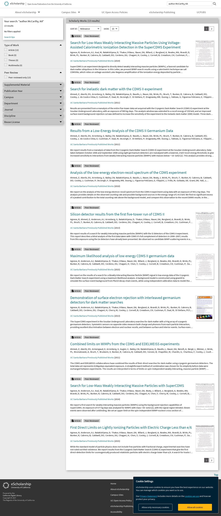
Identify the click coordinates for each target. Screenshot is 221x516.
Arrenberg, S (98, 94)
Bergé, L (192, 349)
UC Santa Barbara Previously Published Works (92, 60)
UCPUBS (201, 12)
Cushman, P (181, 55)
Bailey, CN (110, 94)
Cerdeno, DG (121, 55)
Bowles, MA (173, 52)
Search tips (9, 37)
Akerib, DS (86, 94)
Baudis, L (137, 94)
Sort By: (73, 29)
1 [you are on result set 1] (206, 28)
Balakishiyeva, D (110, 52)
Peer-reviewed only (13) (19, 77)
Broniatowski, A (81, 351)
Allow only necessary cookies (155, 507)
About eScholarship (25, 12)
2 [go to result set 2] (211, 28)
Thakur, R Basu (127, 52)
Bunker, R (84, 55)
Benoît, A (182, 349)
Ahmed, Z (74, 94)
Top (216, 474)
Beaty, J (157, 177)
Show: (106, 29)
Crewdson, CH (167, 55)
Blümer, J (201, 349)
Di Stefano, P (138, 97)
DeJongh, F (125, 97)
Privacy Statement (148, 496)
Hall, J (203, 180)
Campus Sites (69, 12)
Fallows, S (176, 97)
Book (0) (12, 55)
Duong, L (166, 97)
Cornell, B (155, 55)
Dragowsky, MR (153, 97)
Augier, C (124, 349)
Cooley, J (144, 55)
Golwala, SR (182, 180)
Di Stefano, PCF (182, 310)
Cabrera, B (95, 55)
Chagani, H (134, 55)
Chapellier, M (164, 351)
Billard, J (150, 52)
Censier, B (152, 351)
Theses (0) (13, 60)
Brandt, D (184, 52)
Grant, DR (194, 180)
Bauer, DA (140, 52)
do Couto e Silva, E (88, 97)
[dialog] (175, 495)
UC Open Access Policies (115, 12)
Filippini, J (161, 180)
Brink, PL (74, 55)
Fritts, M (171, 180)
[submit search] (214, 3)
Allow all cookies (195, 507)
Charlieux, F (189, 351)
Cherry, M (113, 310)
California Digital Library (12, 495)
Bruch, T (167, 94)
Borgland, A (161, 52)
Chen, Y (134, 263)
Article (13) (13, 50)
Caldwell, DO (108, 55)
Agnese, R (74, 52)
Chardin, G (177, 351)
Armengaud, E (98, 349)
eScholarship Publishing (162, 12)
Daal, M (115, 97)
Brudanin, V (105, 351)
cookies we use (192, 496)
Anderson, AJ (87, 52)
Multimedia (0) (15, 65)
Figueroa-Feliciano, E (192, 97)
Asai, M (98, 52)
